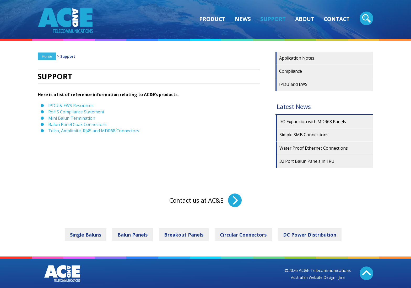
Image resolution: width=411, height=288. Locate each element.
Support (273, 19)
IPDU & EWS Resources (71, 105)
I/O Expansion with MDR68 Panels (312, 121)
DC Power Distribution (309, 235)
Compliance (290, 71)
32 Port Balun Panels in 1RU (306, 161)
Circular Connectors (243, 235)
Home (47, 56)
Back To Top (366, 273)
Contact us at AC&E (196, 200)
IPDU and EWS (293, 84)
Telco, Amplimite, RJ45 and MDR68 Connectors (93, 131)
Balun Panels (132, 235)
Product (212, 19)
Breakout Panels (183, 235)
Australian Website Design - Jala (318, 277)
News (243, 19)
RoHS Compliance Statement (76, 112)
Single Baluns (85, 235)
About (304, 19)
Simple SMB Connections (303, 135)
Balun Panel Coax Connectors (77, 124)
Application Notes (296, 58)
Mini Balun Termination (71, 118)
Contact (337, 19)
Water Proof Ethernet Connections (313, 148)
